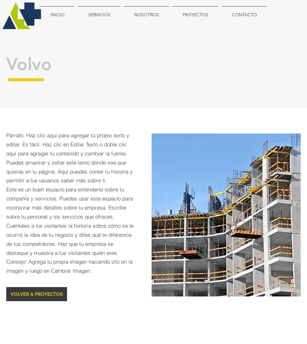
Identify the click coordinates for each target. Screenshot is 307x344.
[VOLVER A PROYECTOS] (36, 294)
